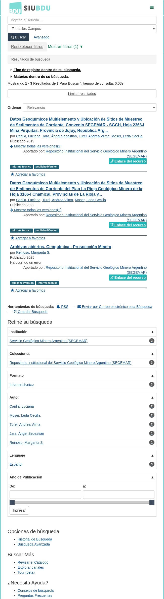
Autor (14, 397)
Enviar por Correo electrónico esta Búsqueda (114, 307)
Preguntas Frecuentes (35, 595)
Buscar (18, 37)
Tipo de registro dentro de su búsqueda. (45, 70)
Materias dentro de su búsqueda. (39, 77)
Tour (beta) (26, 572)
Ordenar (14, 107)
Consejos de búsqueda (36, 590)
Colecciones (20, 354)
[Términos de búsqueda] (82, 20)
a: (84, 486)
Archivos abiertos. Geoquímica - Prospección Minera (60, 247)
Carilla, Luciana (28, 136)
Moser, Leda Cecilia (126, 136)
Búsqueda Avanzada (34, 544)
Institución (18, 332)
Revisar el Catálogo (33, 562)
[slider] (12, 502)
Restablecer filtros (27, 46)
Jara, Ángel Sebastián (59, 136)
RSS (62, 307)
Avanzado (41, 37)
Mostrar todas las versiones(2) (35, 146)
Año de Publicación (26, 477)
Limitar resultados (82, 94)
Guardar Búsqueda (31, 312)
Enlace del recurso (128, 161)
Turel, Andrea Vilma (94, 136)
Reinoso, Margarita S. (33, 252)
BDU (14, 8)
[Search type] (82, 28)
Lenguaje (17, 455)
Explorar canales (31, 567)
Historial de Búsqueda (35, 539)
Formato (17, 375)
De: (12, 486)
